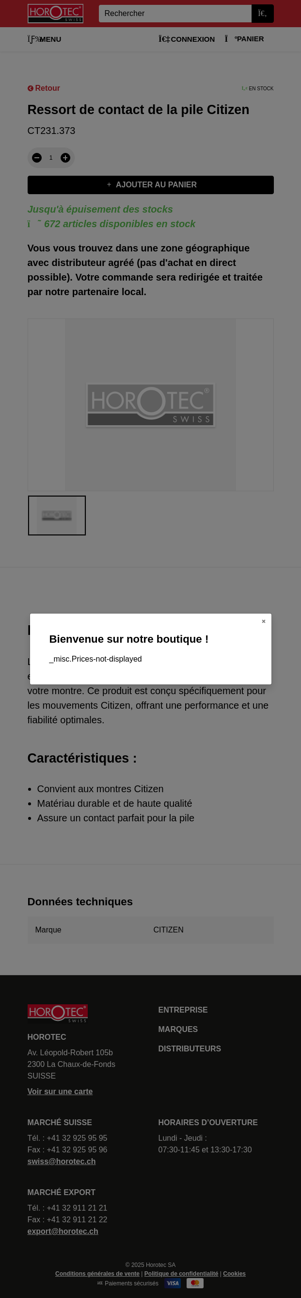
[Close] (264, 621)
